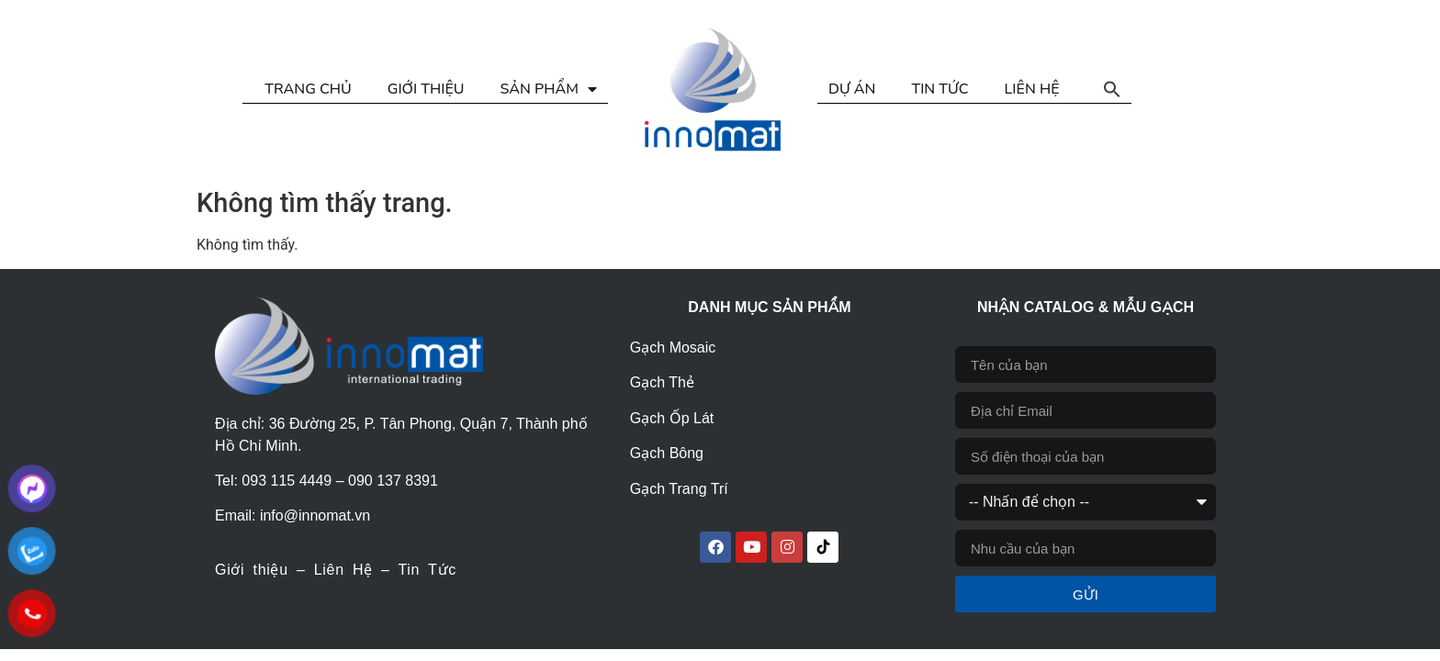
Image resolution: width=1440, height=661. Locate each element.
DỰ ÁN (851, 89)
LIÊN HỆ (1032, 89)
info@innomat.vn (315, 515)
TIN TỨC (939, 89)
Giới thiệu (251, 569)
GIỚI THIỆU (426, 89)
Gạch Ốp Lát (672, 418)
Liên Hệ (343, 569)
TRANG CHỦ (307, 89)
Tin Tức (427, 569)
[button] (1112, 89)
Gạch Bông (666, 453)
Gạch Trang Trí (679, 489)
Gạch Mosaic (672, 347)
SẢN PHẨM (549, 89)
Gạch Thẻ (662, 382)
